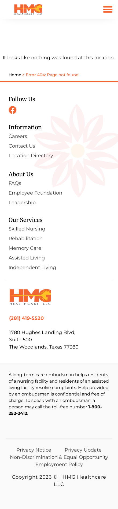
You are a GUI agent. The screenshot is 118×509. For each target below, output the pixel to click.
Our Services (25, 220)
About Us (21, 174)
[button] (107, 9)
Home (15, 74)
